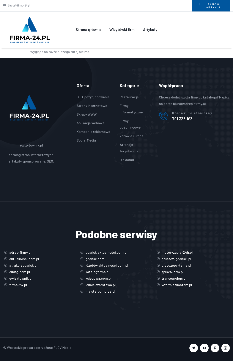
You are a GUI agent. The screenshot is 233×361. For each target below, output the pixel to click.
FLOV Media (62, 347)
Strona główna (88, 29)
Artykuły (150, 29)
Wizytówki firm (121, 29)
